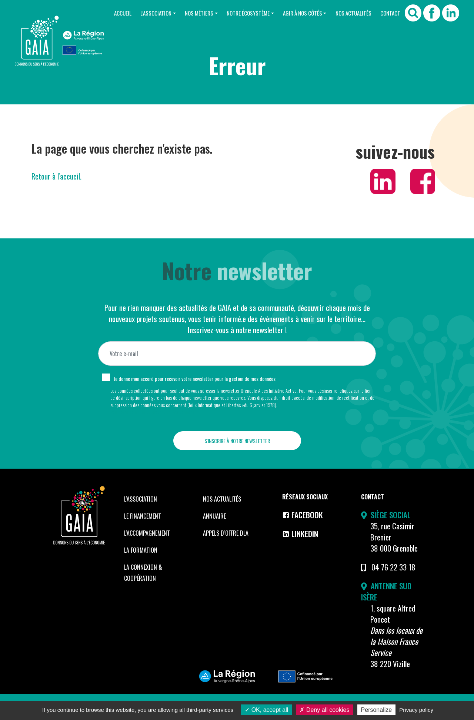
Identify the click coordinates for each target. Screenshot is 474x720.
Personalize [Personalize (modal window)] (376, 710)
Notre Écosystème (248, 13)
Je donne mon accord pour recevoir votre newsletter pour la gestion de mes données (195, 378)
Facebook (302, 514)
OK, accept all (266, 710)
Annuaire (214, 516)
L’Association (155, 13)
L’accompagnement (147, 533)
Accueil (122, 13)
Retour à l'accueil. (56, 176)
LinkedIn (300, 533)
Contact (390, 13)
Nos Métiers (199, 13)
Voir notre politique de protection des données (152, 412)
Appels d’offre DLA (225, 533)
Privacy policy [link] (416, 710)
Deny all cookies (324, 710)
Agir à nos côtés (302, 13)
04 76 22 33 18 (393, 567)
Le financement (142, 516)
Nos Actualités (353, 13)
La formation (140, 550)
